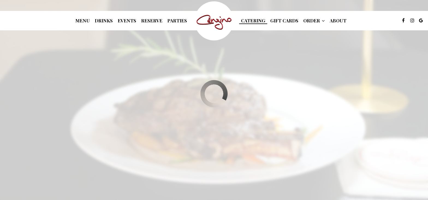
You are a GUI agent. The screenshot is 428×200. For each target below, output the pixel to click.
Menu (82, 20)
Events (127, 20)
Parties (177, 20)
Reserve (151, 20)
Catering (253, 20)
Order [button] (314, 20)
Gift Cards (284, 20)
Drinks (104, 20)
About (338, 20)
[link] (214, 20)
